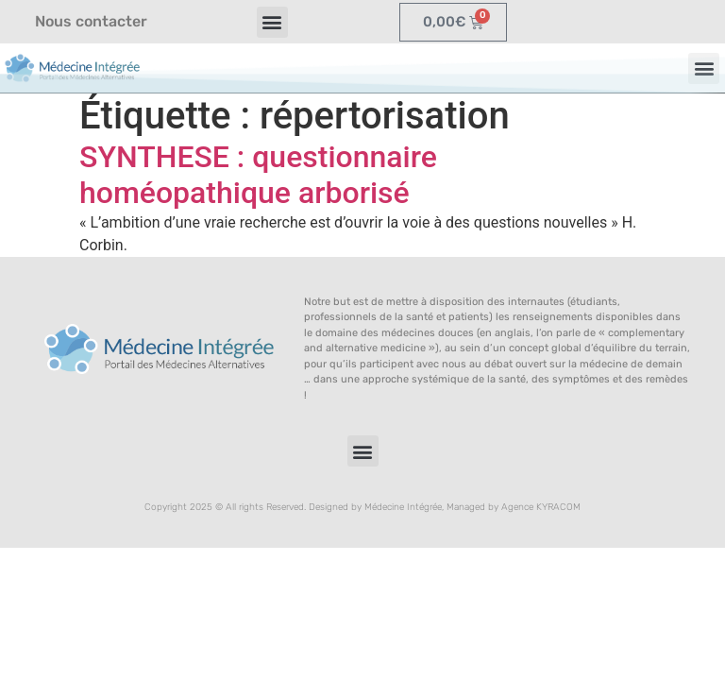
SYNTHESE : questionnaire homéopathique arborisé (258, 175)
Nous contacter (91, 21)
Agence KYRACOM (541, 507)
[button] (272, 22)
